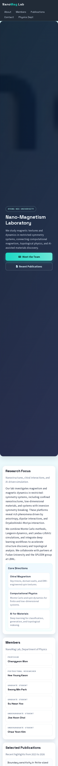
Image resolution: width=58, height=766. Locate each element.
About (7, 11)
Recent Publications (29, 266)
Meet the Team (29, 256)
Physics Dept (26, 17)
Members (21, 11)
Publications (38, 11)
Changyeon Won (18, 661)
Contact (9, 17)
